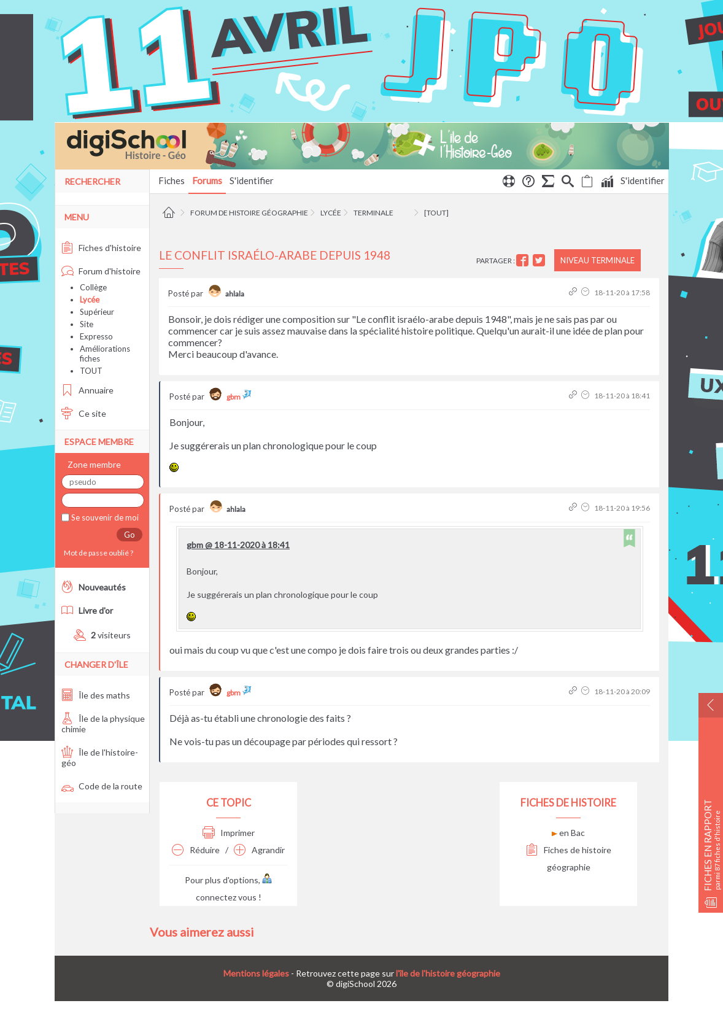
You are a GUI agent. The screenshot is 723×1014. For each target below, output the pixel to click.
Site (86, 324)
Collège (93, 287)
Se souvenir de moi (104, 517)
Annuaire (87, 390)
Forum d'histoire (101, 271)
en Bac (568, 832)
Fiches (171, 180)
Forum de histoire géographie (249, 212)
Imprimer (229, 832)
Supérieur (97, 312)
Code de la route (101, 786)
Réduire (196, 850)
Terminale (373, 212)
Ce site (83, 413)
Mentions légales (256, 973)
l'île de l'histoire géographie (448, 973)
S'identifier (643, 180)
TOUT (91, 371)
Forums (207, 180)
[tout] (436, 212)
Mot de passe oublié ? (97, 552)
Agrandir (259, 850)
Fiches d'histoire (101, 247)
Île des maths (95, 695)
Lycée (330, 212)
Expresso (96, 336)
